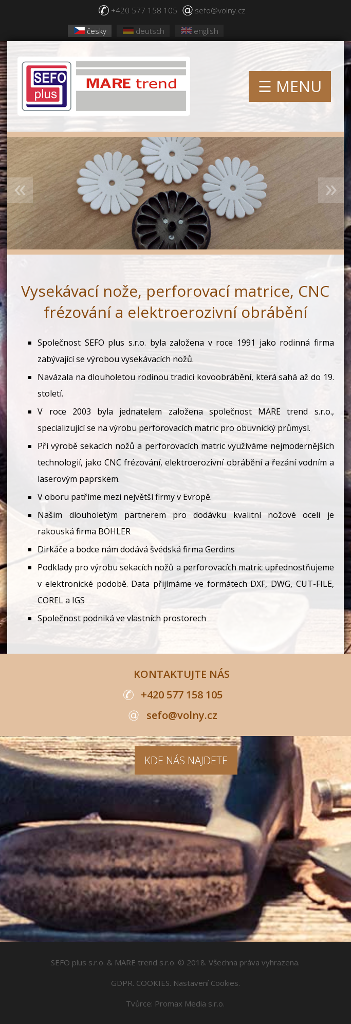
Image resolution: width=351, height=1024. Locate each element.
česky (90, 31)
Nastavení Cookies (205, 983)
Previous (20, 190)
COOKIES (153, 983)
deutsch (143, 31)
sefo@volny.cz (220, 10)
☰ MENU (290, 86)
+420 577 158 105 (144, 10)
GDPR (122, 983)
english (199, 31)
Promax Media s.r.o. (190, 1003)
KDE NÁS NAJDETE (186, 760)
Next (331, 190)
